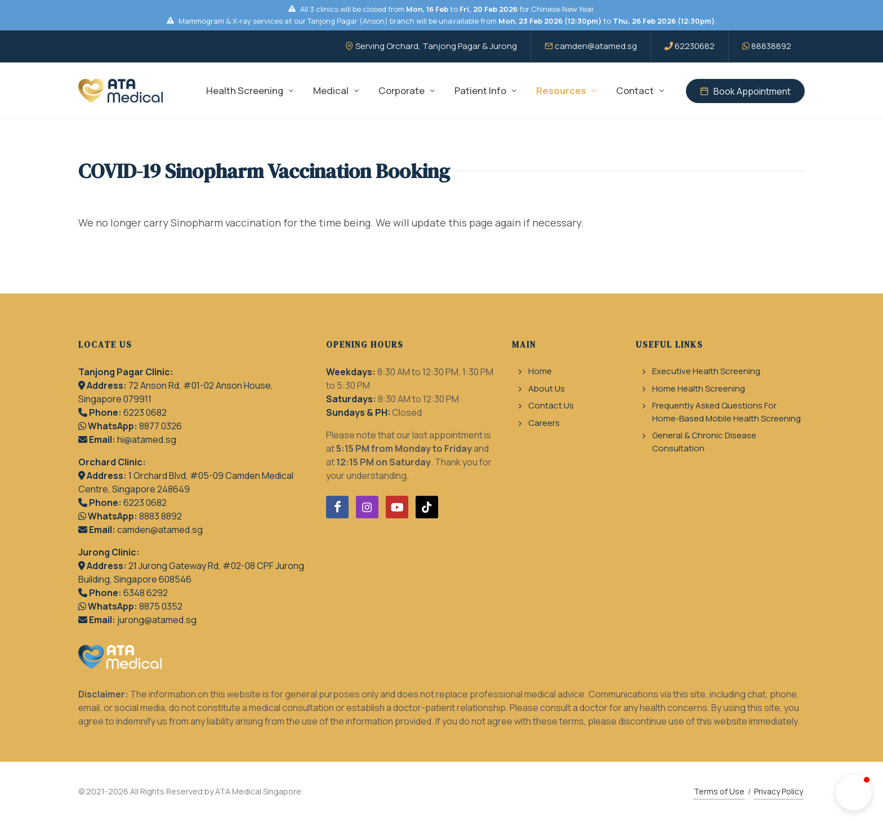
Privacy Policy (778, 791)
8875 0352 (160, 606)
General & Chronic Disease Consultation (704, 441)
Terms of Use (719, 791)
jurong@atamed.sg (157, 620)
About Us (546, 388)
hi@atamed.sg (146, 439)
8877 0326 (160, 426)
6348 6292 (145, 592)
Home (540, 371)
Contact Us (551, 405)
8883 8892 (160, 516)
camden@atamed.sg (591, 46)
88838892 (766, 46)
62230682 (690, 46)
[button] (854, 793)
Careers (544, 423)
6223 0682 (145, 412)
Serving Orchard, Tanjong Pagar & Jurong (431, 46)
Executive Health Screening (706, 371)
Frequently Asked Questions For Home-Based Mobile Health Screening (726, 411)
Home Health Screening (698, 388)
